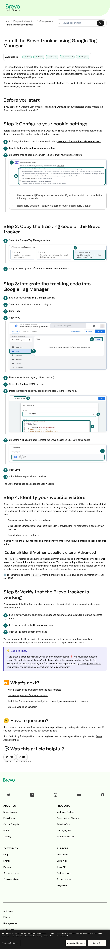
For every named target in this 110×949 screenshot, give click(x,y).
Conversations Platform (68, 818)
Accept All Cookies (76, 943)
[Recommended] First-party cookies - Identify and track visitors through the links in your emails (59, 197)
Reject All (97, 943)
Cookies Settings (9, 943)
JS (102, 575)
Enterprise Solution (65, 836)
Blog (5, 854)
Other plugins (46, 21)
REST (10, 578)
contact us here (49, 730)
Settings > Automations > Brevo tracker (79, 141)
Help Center (62, 854)
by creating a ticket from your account (82, 727)
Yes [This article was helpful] (11, 757)
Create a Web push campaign (22, 707)
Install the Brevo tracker (20, 24)
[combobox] (82, 23)
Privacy (6, 917)
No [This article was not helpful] (23, 757)
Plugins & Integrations (24, 21)
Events (6, 861)
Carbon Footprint (11, 824)
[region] (55, 939)
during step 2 (51, 391)
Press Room (9, 818)
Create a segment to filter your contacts (28, 695)
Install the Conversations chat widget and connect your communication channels (48, 701)
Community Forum (11, 879)
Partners (7, 867)
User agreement (10, 923)
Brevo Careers (10, 812)
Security (7, 836)
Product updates (64, 879)
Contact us (62, 861)
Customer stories (11, 873)
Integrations (62, 885)
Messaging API (64, 830)
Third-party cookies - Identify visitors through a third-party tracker (54, 205)
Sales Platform (63, 824)
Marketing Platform (65, 812)
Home (6, 21)
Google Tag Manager (13, 83)
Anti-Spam (8, 911)
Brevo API (61, 867)
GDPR (6, 830)
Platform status (63, 873)
